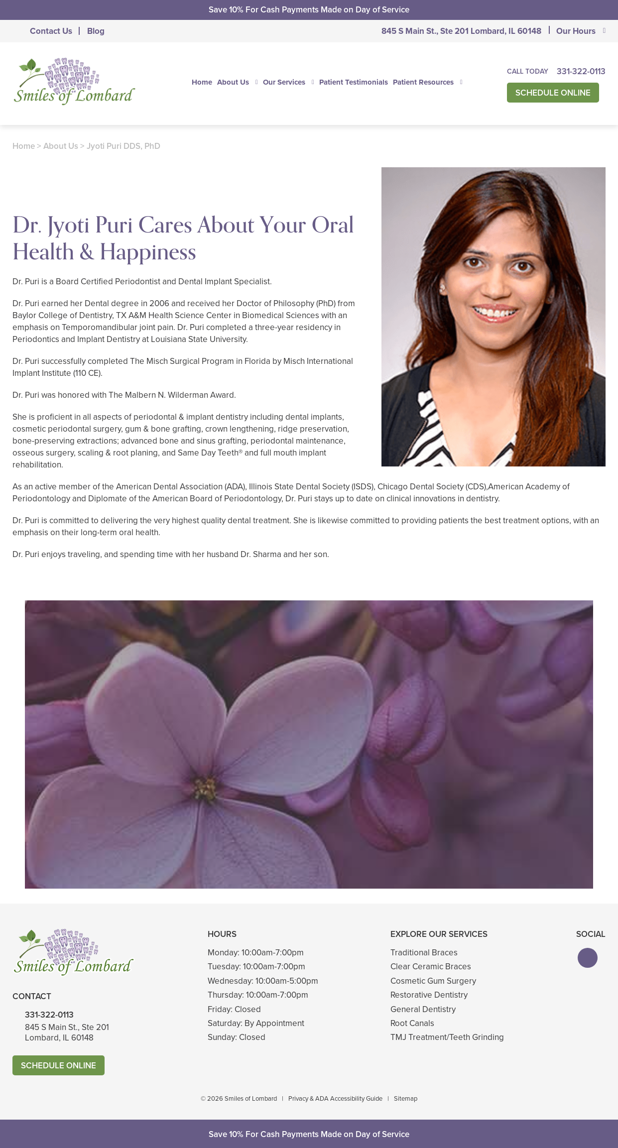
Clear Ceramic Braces (430, 966)
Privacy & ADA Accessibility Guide (335, 1098)
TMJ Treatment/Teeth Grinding (447, 1037)
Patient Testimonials (353, 82)
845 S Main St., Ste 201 (461, 31)
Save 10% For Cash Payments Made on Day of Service (309, 9)
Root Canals (412, 1023)
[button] (588, 958)
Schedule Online (553, 93)
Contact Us (51, 31)
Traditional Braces (424, 952)
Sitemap (405, 1098)
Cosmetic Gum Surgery (433, 981)
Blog (96, 31)
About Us (233, 82)
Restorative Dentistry (429, 995)
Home (202, 82)
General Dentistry (423, 1009)
